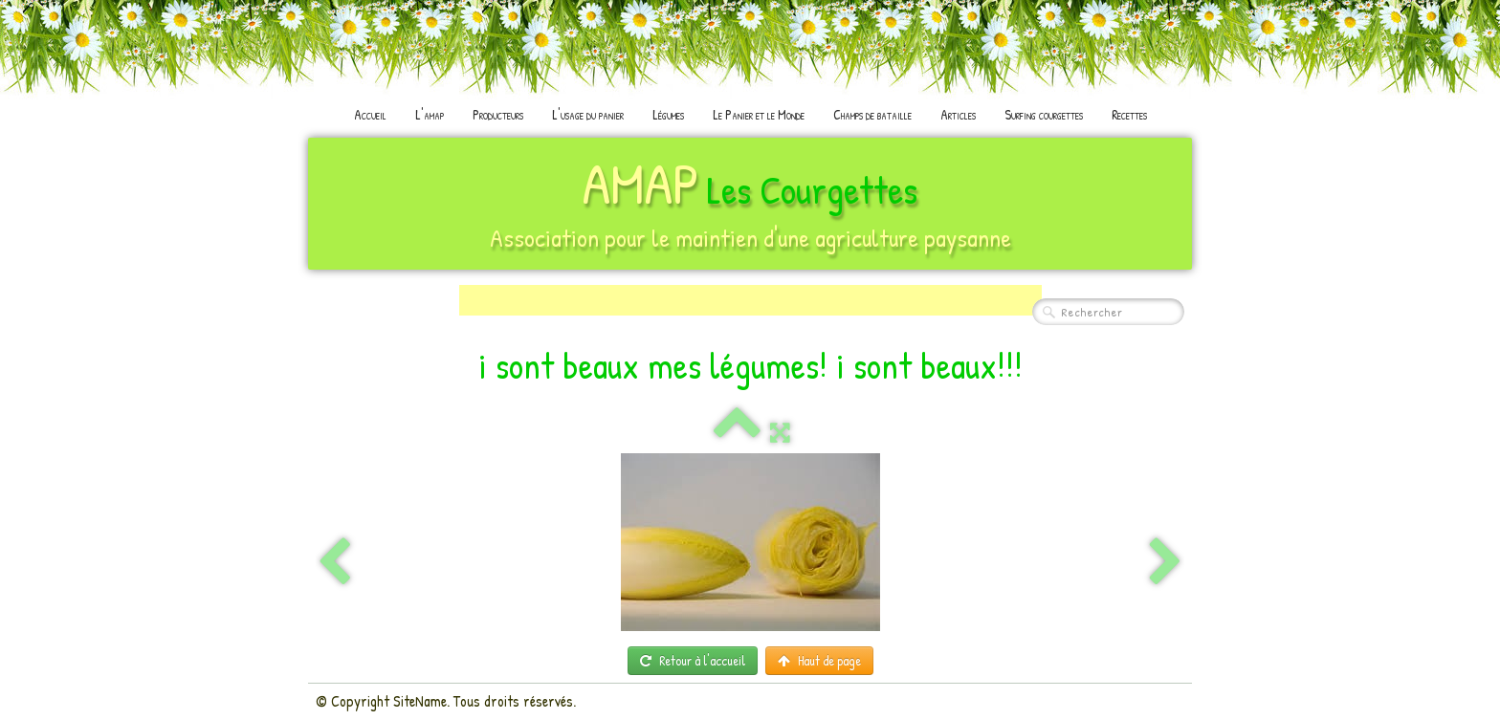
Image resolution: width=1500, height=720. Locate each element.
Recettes (1129, 114)
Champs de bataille (872, 114)
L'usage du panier (588, 114)
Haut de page (819, 660)
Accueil (370, 114)
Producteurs (498, 114)
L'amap (429, 114)
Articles (958, 114)
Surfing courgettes (1043, 114)
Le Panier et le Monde (759, 114)
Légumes (668, 114)
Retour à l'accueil (692, 660)
